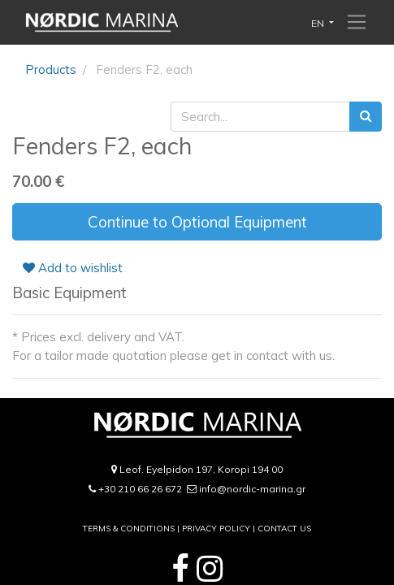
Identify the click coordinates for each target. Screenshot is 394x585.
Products (50, 69)
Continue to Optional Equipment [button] (197, 222)
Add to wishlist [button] (73, 267)
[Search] (365, 117)
